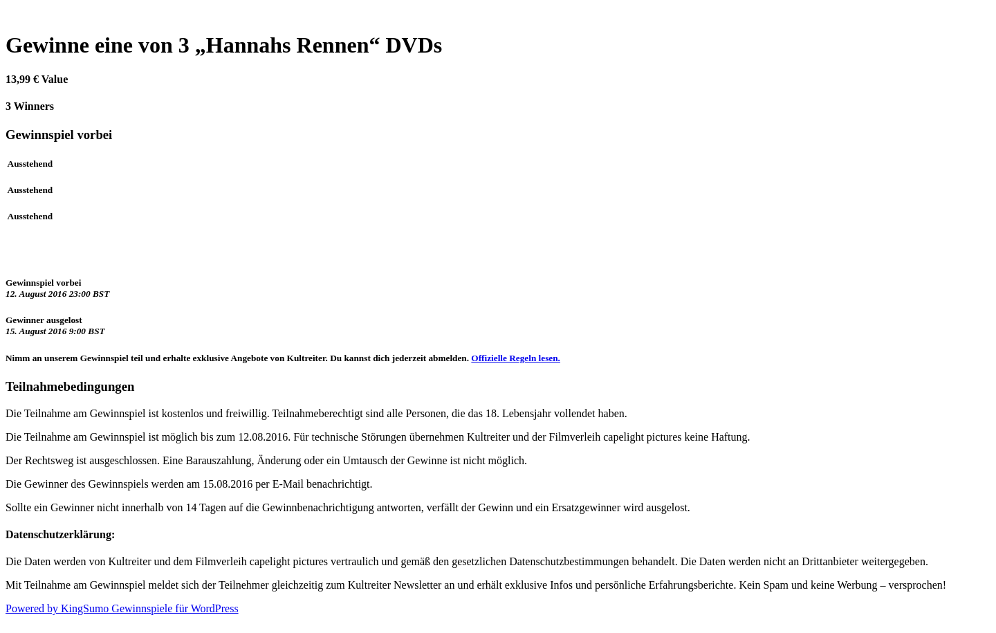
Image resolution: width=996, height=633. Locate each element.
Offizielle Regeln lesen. (515, 358)
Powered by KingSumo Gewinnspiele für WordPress (122, 608)
